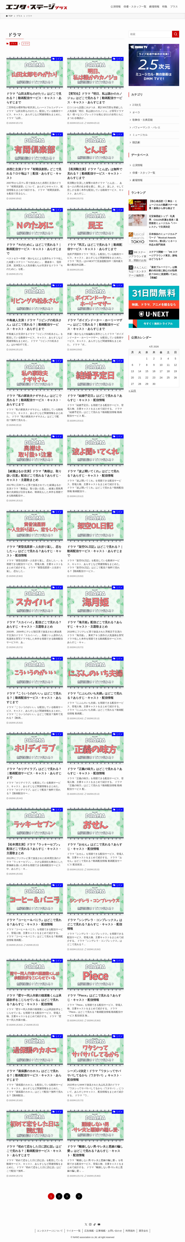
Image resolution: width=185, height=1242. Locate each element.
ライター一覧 (73, 1230)
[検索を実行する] (175, 34)
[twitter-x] (86, 1224)
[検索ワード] (154, 34)
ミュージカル (140, 134)
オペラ (136, 112)
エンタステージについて (50, 1230)
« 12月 (132, 390)
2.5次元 (136, 104)
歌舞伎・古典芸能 (142, 119)
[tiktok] (94, 1224)
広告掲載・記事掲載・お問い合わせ (103, 1230)
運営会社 (143, 1230)
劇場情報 (137, 180)
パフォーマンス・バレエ (146, 127)
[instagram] (90, 1224)
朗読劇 (136, 142)
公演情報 (137, 165)
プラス (13, 43)
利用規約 (130, 1230)
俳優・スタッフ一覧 (143, 172)
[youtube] (99, 1224)
